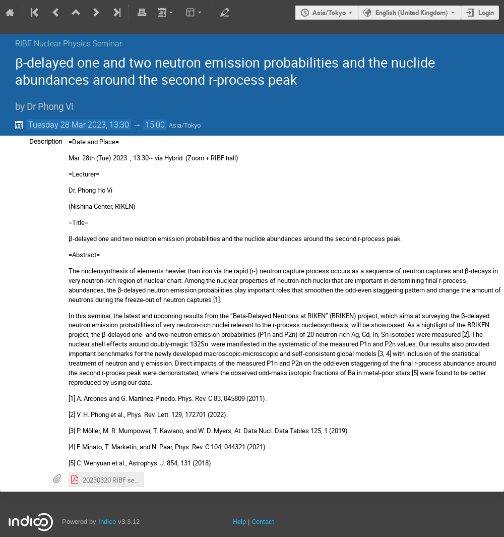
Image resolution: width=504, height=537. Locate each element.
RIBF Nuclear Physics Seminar (68, 43)
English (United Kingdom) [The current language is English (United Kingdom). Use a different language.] (411, 12)
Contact (262, 521)
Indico (107, 521)
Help (239, 521)
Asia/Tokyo (329, 12)
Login (486, 12)
